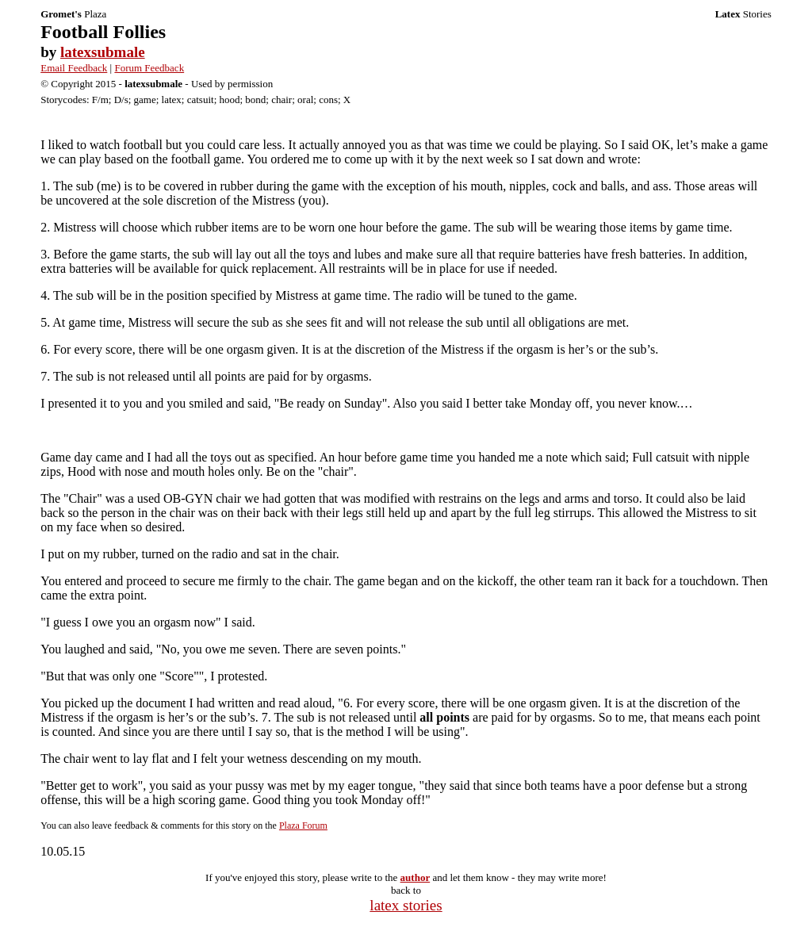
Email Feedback (73, 68)
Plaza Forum (303, 825)
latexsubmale (102, 52)
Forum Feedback (149, 68)
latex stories (406, 905)
